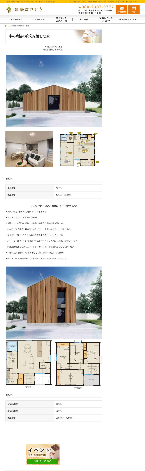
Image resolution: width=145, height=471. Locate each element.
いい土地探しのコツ (119, 190)
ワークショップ (119, 167)
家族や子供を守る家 (119, 220)
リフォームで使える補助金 (123, 147)
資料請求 (134, 9)
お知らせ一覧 (116, 244)
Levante (115, 127)
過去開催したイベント (120, 178)
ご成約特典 (115, 208)
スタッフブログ (117, 238)
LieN (114, 111)
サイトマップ (116, 270)
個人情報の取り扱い (119, 258)
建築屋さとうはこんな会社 (122, 70)
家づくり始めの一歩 (119, 64)
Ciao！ (115, 116)
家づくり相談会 (119, 172)
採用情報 (114, 264)
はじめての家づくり (119, 214)
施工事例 (114, 133)
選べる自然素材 (117, 82)
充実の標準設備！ (118, 202)
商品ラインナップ (118, 94)
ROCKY (115, 122)
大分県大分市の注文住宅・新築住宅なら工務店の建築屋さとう (101, 464)
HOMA (115, 105)
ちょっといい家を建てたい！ (123, 184)
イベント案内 (116, 158)
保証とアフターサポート (121, 226)
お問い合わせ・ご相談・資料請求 (124, 251)
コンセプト (115, 88)
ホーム (113, 58)
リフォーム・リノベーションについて (124, 140)
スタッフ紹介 (116, 76)
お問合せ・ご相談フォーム (123, 451)
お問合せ (121, 9)
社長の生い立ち (117, 232)
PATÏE (114, 100)
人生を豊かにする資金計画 (122, 196)
